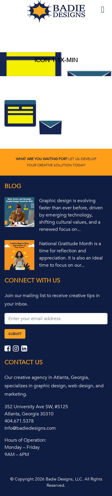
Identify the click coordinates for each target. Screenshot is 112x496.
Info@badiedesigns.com (30, 428)
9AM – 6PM (16, 454)
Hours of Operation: (25, 440)
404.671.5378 (19, 421)
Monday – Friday (22, 447)
